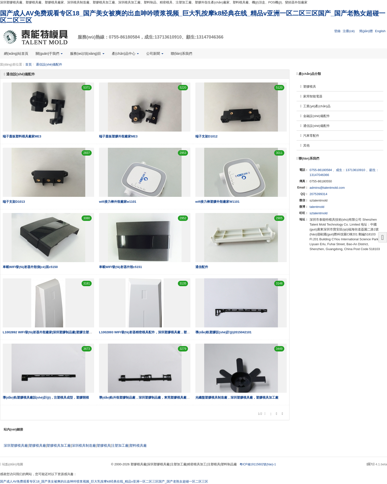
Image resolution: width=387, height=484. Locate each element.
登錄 (337, 31)
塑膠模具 (308, 86)
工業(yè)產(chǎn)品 (315, 106)
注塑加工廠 (120, 445)
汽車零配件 (309, 135)
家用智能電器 (311, 96)
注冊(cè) (349, 31)
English (380, 31)
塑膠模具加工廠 (59, 445)
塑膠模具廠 (37, 445)
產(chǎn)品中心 (125, 53)
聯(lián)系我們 (181, 53)
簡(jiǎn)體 (366, 31)
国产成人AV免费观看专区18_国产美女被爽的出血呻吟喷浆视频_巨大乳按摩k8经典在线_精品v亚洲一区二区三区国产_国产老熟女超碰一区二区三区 (192, 17)
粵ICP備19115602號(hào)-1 (258, 464)
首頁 (28, 64)
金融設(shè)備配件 (315, 116)
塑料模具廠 (138, 445)
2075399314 (318, 194)
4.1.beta (377, 464)
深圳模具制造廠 (84, 445)
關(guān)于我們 (49, 53)
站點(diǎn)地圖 (11, 464)
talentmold (317, 207)
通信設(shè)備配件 (49, 64)
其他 (305, 145)
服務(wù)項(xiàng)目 (87, 53)
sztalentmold (319, 213)
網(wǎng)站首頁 (16, 53)
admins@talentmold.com (327, 187)
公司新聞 (154, 53)
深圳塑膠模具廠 (16, 445)
